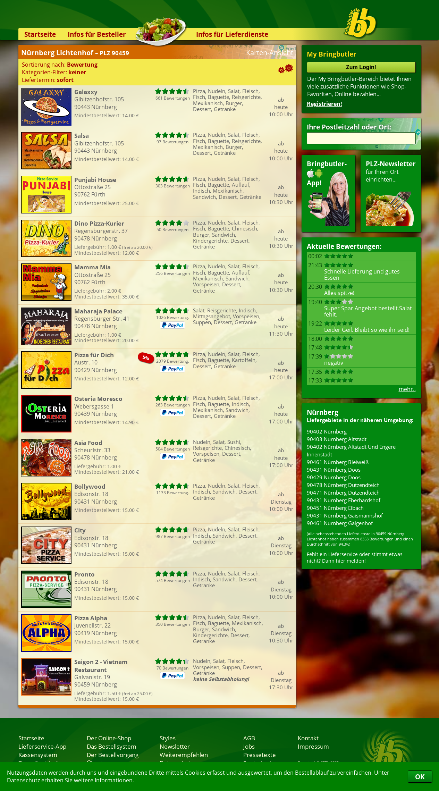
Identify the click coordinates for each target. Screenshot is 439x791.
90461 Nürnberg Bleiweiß (338, 461)
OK (420, 776)
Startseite (40, 34)
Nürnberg (322, 412)
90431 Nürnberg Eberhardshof (343, 500)
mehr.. (407, 389)
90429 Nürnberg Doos (334, 477)
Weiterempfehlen (184, 754)
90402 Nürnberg (327, 431)
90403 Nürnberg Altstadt (336, 439)
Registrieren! (324, 104)
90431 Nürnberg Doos (334, 469)
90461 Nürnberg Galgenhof (340, 523)
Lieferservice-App (42, 746)
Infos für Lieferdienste (232, 34)
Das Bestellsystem (111, 746)
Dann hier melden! (344, 560)
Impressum (313, 746)
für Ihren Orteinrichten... (391, 192)
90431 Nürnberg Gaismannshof (345, 515)
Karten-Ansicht (269, 52)
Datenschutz (23, 780)
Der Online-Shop (109, 738)
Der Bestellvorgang (112, 754)
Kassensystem (37, 754)
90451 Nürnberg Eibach (335, 507)
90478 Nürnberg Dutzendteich (343, 484)
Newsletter (175, 746)
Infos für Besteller (97, 34)
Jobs (249, 746)
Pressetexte (259, 754)
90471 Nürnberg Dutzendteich (343, 492)
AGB (249, 738)
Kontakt (308, 738)
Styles (168, 738)
